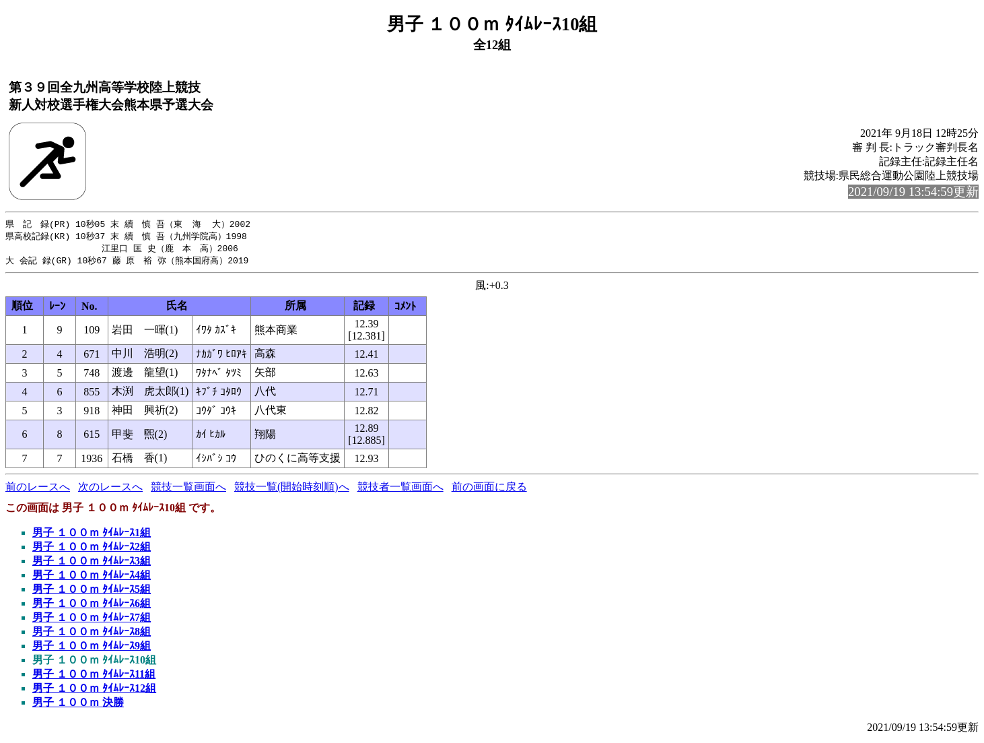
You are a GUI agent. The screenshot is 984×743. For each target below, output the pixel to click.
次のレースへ (110, 489)
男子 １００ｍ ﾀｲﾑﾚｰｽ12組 (94, 691)
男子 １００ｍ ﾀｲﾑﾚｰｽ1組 (91, 535)
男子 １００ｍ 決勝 (78, 705)
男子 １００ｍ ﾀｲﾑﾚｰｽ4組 (91, 577)
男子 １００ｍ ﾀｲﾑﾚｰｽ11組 (93, 676)
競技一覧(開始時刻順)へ (291, 489)
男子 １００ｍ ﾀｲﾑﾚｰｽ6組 (91, 606)
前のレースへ (37, 489)
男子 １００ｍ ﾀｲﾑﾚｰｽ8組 (91, 634)
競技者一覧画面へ (400, 489)
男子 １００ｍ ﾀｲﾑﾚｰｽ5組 (91, 591)
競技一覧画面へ (188, 489)
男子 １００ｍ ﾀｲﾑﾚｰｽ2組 (91, 549)
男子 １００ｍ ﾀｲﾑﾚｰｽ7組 (91, 620)
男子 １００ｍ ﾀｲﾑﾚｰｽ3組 (91, 563)
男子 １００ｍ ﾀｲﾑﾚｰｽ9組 (91, 648)
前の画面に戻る (489, 489)
